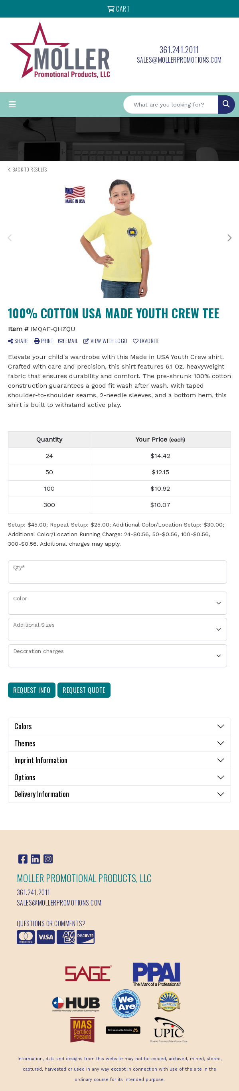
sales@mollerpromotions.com (179, 60)
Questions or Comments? (51, 923)
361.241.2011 (179, 49)
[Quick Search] (170, 104)
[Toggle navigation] (12, 104)
